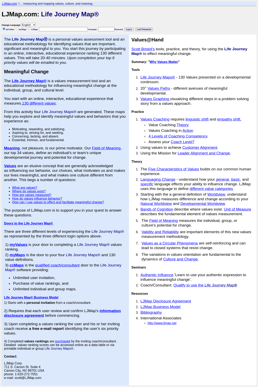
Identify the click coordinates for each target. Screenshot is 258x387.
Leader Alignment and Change (204, 153)
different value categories (211, 189)
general (222, 179)
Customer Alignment (199, 147)
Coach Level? (182, 142)
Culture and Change (180, 259)
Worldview (216, 194)
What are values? (24, 187)
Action (187, 130)
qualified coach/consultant (57, 265)
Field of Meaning (106, 148)
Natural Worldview (156, 203)
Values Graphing (155, 99)
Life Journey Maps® (157, 77)
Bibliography (151, 312)
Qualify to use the (205, 285)
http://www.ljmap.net (162, 323)
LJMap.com (9, 3)
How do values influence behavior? (37, 198)
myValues (18, 244)
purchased (62, 341)
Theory (183, 125)
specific (146, 184)
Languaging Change (157, 179)
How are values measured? (31, 195)
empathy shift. (229, 119)
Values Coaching (155, 119)
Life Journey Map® (29, 81)
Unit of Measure (237, 209)
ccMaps (16, 265)
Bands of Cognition (156, 209)
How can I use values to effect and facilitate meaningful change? (58, 202)
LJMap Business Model (160, 307)
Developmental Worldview (202, 203)
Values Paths (159, 88)
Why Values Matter (164, 62)
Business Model (45, 297)
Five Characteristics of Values (173, 169)
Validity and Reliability (160, 232)
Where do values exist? (29, 191)
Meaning (12, 148)
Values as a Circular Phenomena (169, 243)
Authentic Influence (156, 275)
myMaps (17, 255)
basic (235, 179)
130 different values (38, 103)
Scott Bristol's (143, 49)
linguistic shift (197, 119)
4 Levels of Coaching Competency (178, 136)
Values (10, 166)
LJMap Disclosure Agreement (165, 301)
